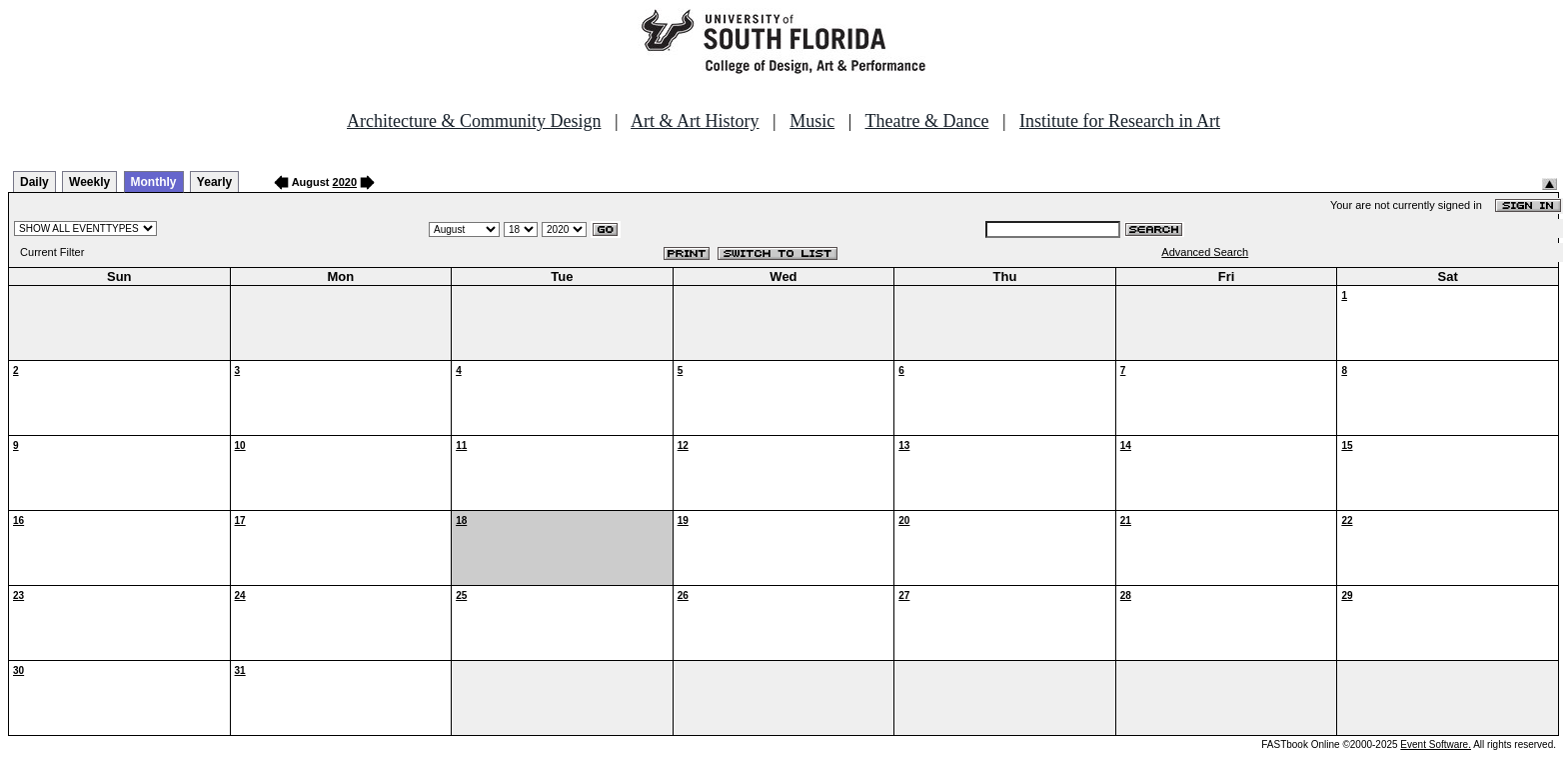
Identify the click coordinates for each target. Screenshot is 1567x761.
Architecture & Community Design (474, 121)
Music (811, 121)
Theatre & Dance (926, 121)
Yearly (214, 182)
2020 (345, 182)
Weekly (89, 182)
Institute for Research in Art (1119, 121)
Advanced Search (1204, 252)
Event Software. (1435, 744)
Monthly (154, 182)
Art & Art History (695, 121)
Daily (34, 182)
